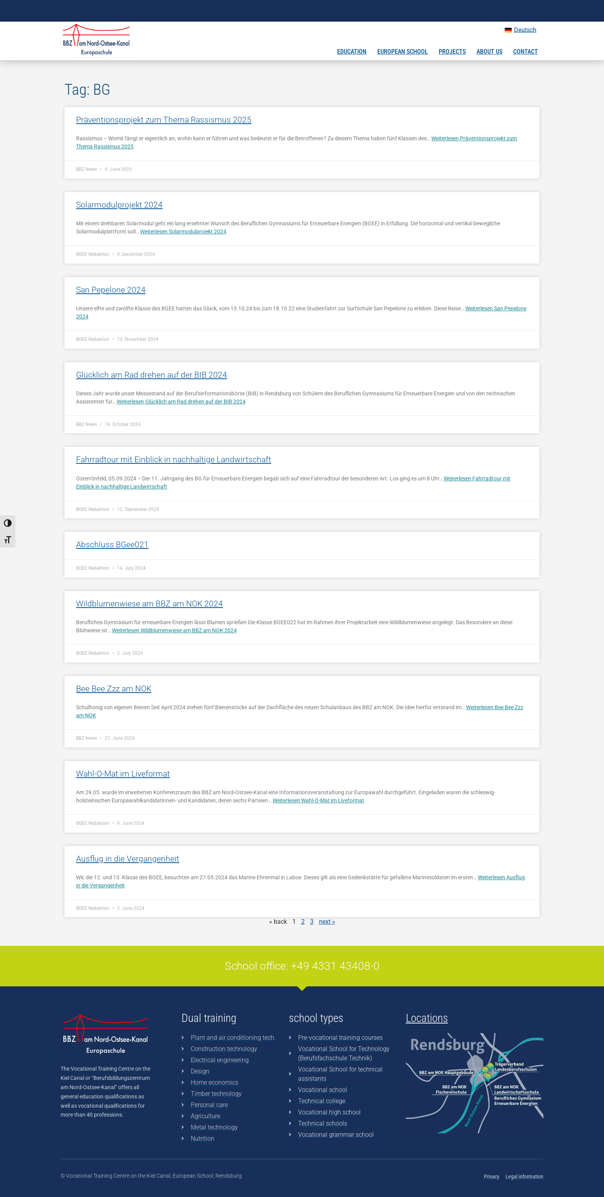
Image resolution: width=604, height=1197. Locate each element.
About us (489, 51)
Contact (525, 51)
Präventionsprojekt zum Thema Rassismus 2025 (163, 119)
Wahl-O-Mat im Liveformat (123, 773)
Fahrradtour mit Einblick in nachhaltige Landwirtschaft (173, 459)
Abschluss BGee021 (112, 544)
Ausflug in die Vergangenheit (127, 858)
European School (402, 51)
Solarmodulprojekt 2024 (119, 204)
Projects (452, 51)
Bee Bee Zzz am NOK (113, 688)
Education (351, 51)
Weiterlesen (183, 231)
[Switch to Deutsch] (520, 30)
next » (327, 921)
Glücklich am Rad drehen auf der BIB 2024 (151, 375)
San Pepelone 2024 (111, 290)
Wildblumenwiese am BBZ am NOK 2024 (149, 603)
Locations (427, 1018)
